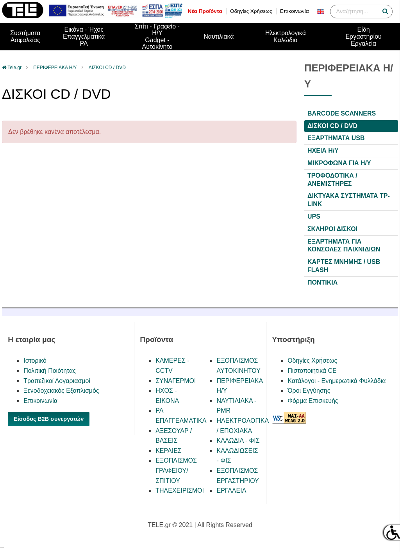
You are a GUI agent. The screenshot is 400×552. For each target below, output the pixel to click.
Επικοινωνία (294, 11)
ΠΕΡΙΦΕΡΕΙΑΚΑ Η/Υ (55, 67)
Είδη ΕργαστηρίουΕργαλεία (363, 36)
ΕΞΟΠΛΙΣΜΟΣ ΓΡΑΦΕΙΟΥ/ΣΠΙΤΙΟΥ (176, 470)
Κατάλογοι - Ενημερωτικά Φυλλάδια (337, 380)
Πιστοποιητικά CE (312, 370)
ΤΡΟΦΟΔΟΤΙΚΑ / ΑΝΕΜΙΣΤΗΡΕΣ (332, 179)
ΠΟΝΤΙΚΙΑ (322, 282)
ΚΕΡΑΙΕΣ (168, 450)
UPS (313, 216)
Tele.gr (14, 67)
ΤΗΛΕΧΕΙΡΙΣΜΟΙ (179, 490)
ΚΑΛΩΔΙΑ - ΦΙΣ (237, 440)
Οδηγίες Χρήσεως (251, 11)
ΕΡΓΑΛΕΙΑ (231, 490)
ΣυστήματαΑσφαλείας (25, 36)
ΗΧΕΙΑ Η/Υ (323, 150)
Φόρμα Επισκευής (313, 400)
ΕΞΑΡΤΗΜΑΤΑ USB (335, 138)
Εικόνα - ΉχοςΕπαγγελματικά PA (84, 36)
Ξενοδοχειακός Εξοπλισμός (61, 390)
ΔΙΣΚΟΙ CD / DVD (107, 67)
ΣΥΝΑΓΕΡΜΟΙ (175, 380)
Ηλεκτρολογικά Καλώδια (285, 36)
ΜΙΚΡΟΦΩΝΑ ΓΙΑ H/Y (339, 163)
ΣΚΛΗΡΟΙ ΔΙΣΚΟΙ (332, 229)
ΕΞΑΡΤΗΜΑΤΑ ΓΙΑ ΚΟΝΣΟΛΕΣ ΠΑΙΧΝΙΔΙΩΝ (343, 245)
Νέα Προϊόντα (205, 11)
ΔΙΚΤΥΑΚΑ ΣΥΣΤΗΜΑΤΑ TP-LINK (348, 199)
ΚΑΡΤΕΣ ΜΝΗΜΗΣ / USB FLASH (343, 265)
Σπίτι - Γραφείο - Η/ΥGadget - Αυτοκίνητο (157, 36)
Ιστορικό (34, 360)
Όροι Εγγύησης (309, 390)
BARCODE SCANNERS (341, 113)
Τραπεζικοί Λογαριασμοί (56, 380)
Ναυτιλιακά (219, 36)
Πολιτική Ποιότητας (49, 370)
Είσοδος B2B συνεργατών (49, 419)
